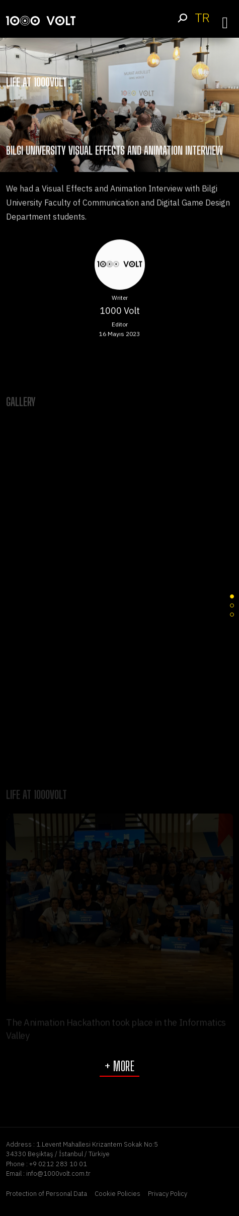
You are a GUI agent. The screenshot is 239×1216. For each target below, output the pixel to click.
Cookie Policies (117, 1193)
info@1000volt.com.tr (58, 1173)
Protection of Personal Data (46, 1193)
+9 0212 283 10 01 (58, 1164)
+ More (119, 1066)
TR (202, 18)
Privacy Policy (167, 1193)
